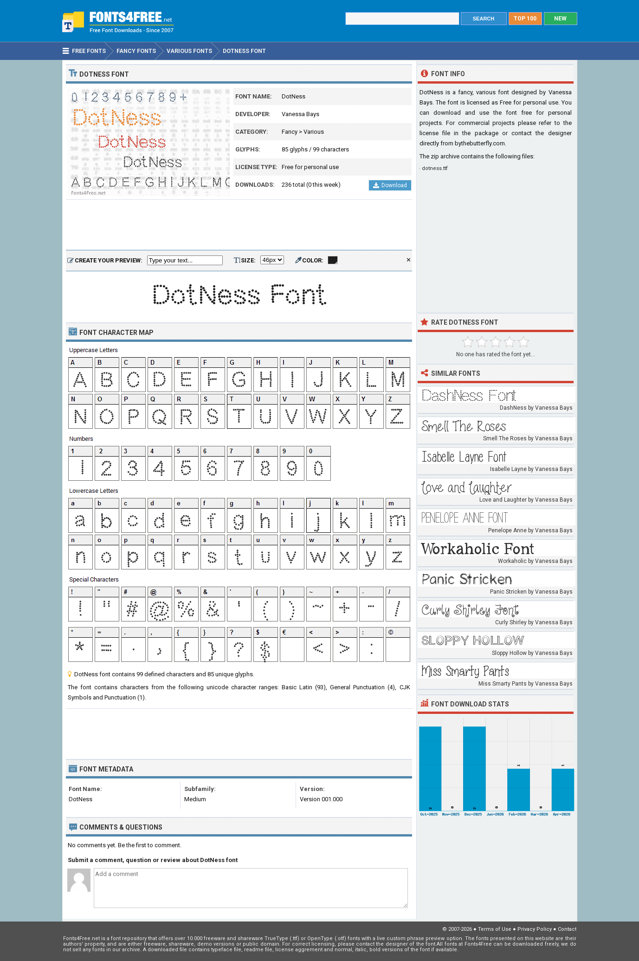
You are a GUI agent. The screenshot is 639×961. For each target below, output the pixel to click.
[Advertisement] (239, 225)
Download (390, 185)
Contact (567, 929)
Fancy (289, 131)
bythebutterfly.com (480, 143)
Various (313, 131)
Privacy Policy (534, 929)
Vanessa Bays (300, 114)
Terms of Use (494, 929)
